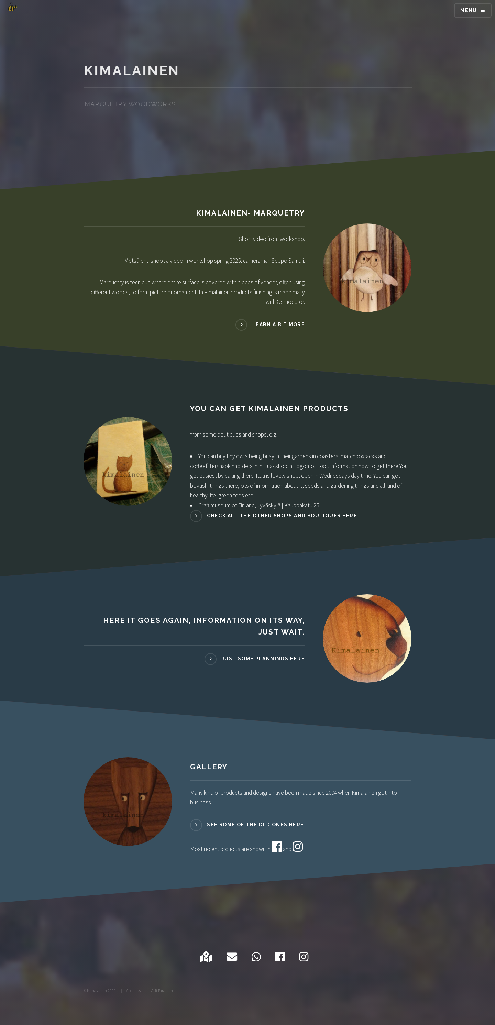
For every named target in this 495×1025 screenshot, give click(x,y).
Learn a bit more (278, 324)
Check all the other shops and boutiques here (282, 515)
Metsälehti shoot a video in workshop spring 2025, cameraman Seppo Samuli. (214, 260)
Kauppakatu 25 (301, 505)
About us (133, 990)
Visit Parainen (162, 990)
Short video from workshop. (272, 239)
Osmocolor (290, 302)
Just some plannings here (263, 658)
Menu (468, 10)
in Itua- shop (272, 466)
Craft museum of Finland (226, 505)
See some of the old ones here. (256, 824)
